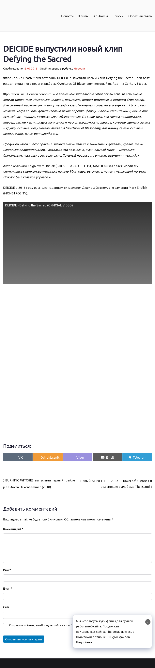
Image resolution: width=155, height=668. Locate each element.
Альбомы (100, 16)
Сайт (6, 607)
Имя (7, 570)
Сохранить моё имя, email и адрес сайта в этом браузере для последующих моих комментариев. (72, 625)
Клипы (83, 16)
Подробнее (84, 642)
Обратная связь (140, 16)
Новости (67, 16)
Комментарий (13, 529)
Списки (118, 16)
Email (7, 588)
